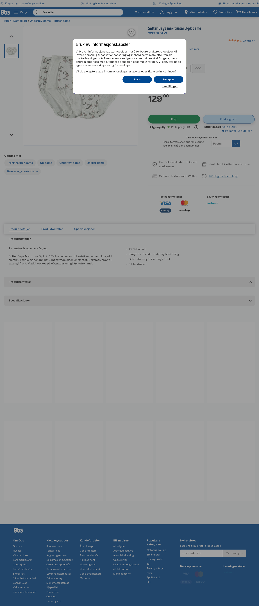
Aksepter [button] (168, 79)
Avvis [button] (137, 79)
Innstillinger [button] (170, 86)
